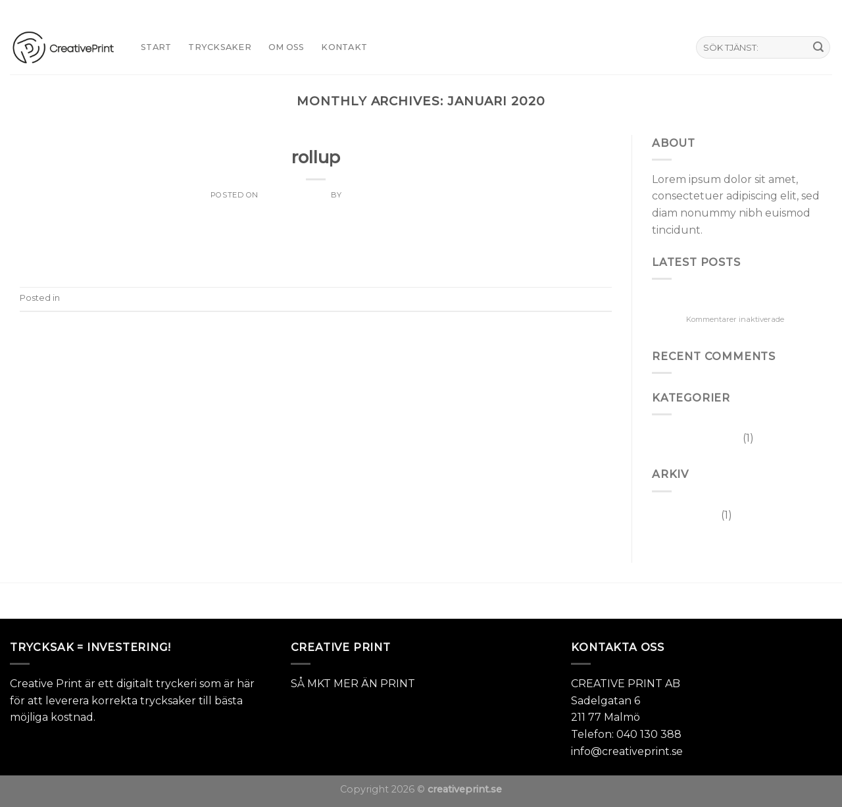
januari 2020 (685, 515)
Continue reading (315, 253)
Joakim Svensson (382, 194)
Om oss (286, 47)
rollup (315, 157)
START (156, 47)
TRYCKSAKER (219, 47)
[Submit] (818, 47)
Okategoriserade (315, 138)
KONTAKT (344, 47)
